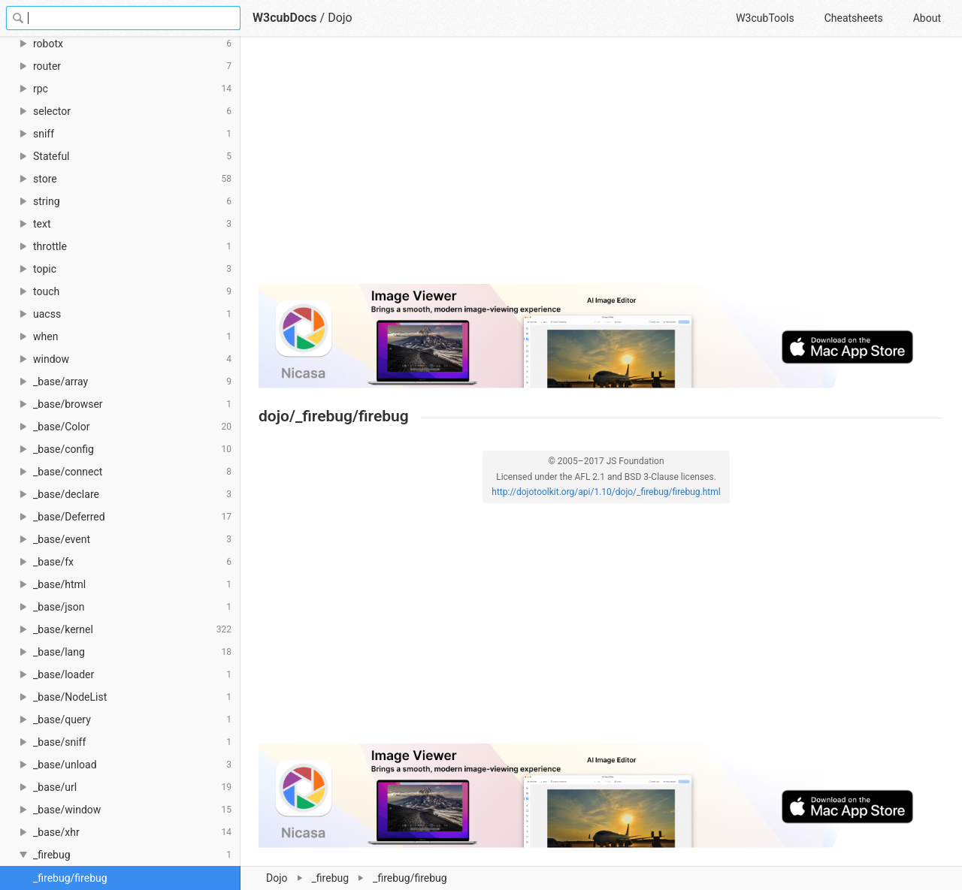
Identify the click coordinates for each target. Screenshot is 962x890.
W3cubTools (765, 18)
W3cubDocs (285, 18)
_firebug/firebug (70, 878)
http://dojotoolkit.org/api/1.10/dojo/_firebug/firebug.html (606, 492)
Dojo (277, 878)
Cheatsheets (853, 18)
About (927, 18)
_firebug (330, 878)
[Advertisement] (600, 167)
